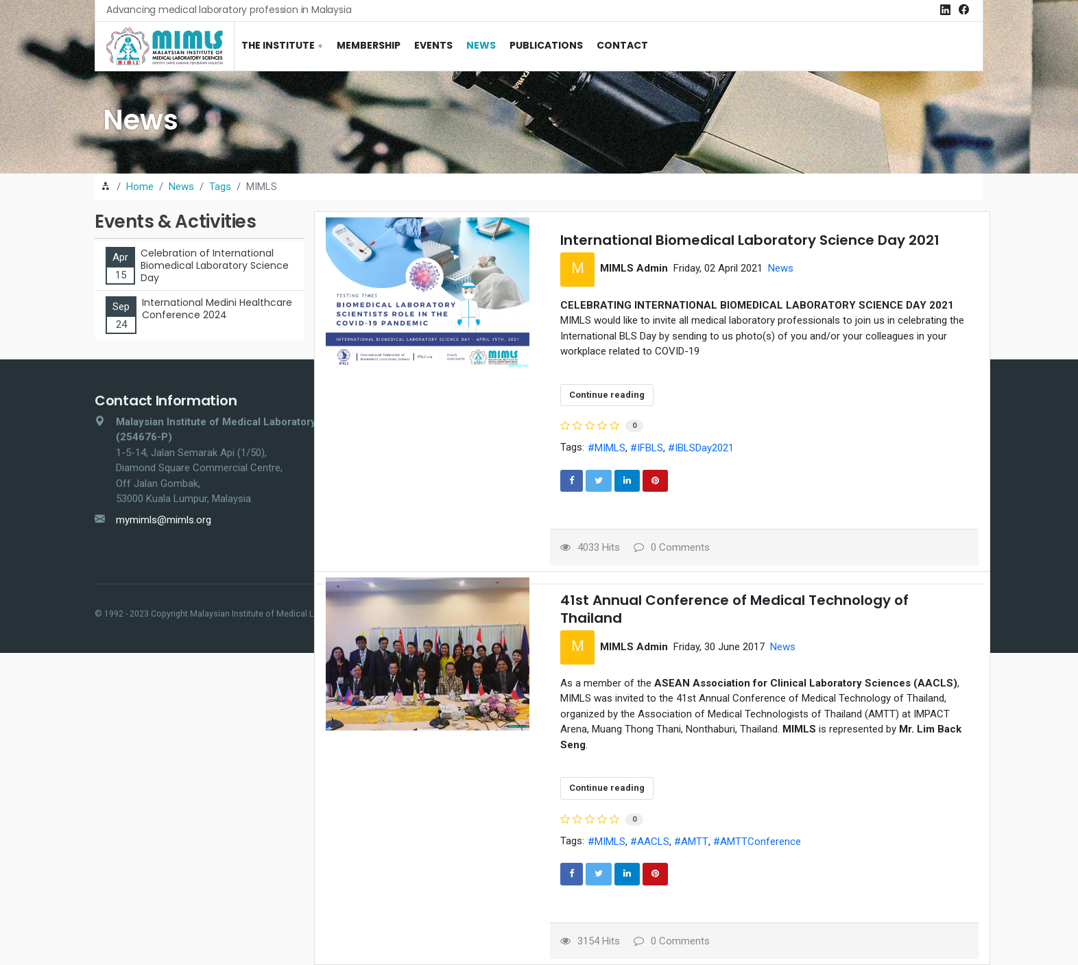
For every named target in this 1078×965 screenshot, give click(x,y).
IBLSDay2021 (704, 448)
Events (433, 45)
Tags (220, 186)
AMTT (694, 841)
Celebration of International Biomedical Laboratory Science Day (215, 266)
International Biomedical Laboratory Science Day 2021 (749, 240)
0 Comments (672, 547)
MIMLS (610, 448)
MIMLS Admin (634, 268)
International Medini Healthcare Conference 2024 (217, 308)
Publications (546, 45)
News (481, 45)
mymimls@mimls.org (163, 520)
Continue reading (607, 395)
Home (140, 186)
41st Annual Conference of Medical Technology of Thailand (734, 609)
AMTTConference (760, 841)
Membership (368, 45)
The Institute (278, 45)
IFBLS (650, 448)
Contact (622, 45)
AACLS (653, 841)
